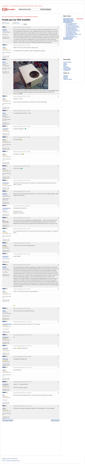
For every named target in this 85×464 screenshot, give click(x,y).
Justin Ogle (5, 348)
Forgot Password (67, 62)
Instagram (65, 76)
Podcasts (40, 5)
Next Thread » (55, 420)
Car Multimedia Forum (71, 28)
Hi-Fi (10, 5)
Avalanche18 (5, 256)
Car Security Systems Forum (72, 30)
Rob (3, 395)
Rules (64, 65)
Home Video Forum (68, 19)
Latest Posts (5, 5)
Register (65, 64)
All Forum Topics (67, 39)
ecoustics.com (10, 458)
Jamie (3, 62)
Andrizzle (4, 193)
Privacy (18, 460)
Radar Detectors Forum (71, 36)
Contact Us (8, 460)
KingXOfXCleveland (7, 324)
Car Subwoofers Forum (71, 33)
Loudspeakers (15, 5)
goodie (4, 310)
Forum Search (46, 9)
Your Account (66, 70)
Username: (7, 23)
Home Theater (23, 5)
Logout (65, 63)
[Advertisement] (31, 439)
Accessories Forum (68, 37)
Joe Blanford (5, 128)
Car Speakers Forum (71, 31)
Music (35, 5)
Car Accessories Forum (71, 23)
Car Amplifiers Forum (71, 24)
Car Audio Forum (67, 22)
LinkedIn (65, 78)
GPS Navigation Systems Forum (73, 34)
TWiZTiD (4, 29)
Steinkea (4, 245)
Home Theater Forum (68, 21)
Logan (3, 47)
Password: (18, 23)
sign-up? (7, 22)
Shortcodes (66, 66)
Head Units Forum (70, 35)
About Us (4, 460)
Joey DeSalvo (5, 182)
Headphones (30, 5)
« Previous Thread (7, 420)
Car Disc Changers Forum (72, 25)
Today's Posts (80, 18)
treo (3, 220)
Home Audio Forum (68, 18)
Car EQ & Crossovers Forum (72, 27)
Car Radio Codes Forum (71, 29)
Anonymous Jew (6, 208)
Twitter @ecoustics (67, 79)
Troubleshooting (67, 68)
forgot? (18, 22)
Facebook (65, 75)
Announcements (67, 69)
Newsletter (14, 460)
